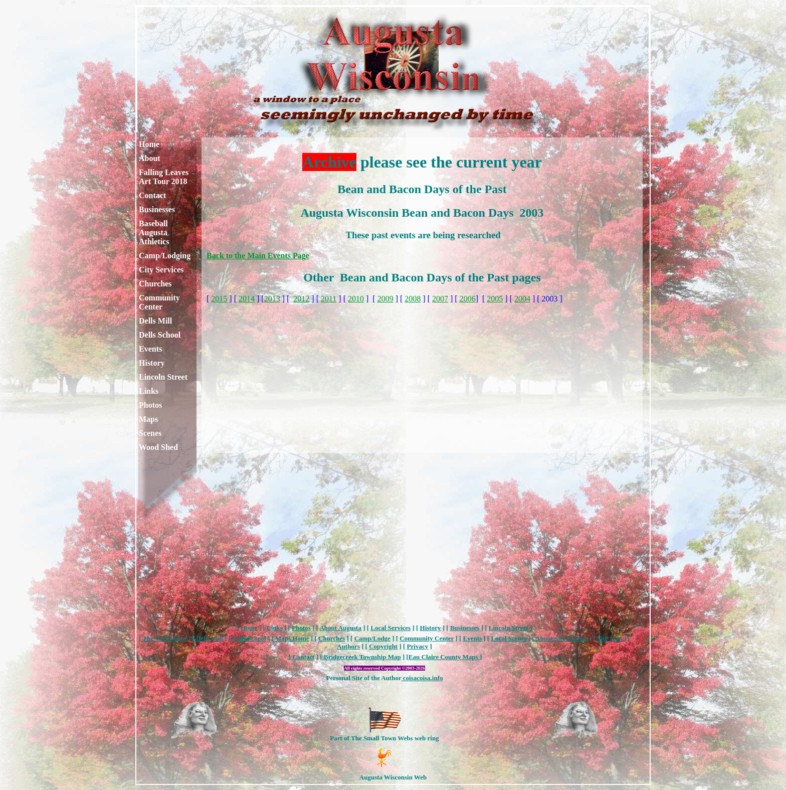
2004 (522, 298)
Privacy (418, 646)
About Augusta (340, 627)
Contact (152, 195)
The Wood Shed (165, 638)
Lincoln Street (163, 377)
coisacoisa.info (422, 678)
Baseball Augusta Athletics (154, 232)
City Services (161, 269)
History (152, 363)
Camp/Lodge (372, 638)
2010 (356, 298)
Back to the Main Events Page (258, 255)
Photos (150, 405)
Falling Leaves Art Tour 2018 (163, 177)
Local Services (390, 627)
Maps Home (292, 638)
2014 (247, 298)
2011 (328, 298)
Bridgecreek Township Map (362, 657)
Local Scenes (508, 638)
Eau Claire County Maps (444, 657)
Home (149, 144)
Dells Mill (155, 321)
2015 (219, 298)
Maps (148, 419)
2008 (413, 298)
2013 (272, 298)
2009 (385, 298)
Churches (155, 283)
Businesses (157, 209)
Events (150, 349)
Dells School (159, 335)
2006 (468, 298)
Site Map (609, 638)
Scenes (150, 433)
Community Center (159, 302)
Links (148, 391)
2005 (495, 298)
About (149, 158)
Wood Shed (158, 447)
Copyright (383, 646)
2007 (440, 298)
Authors (348, 646)
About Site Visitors (561, 638)
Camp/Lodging (164, 255)
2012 (301, 298)
